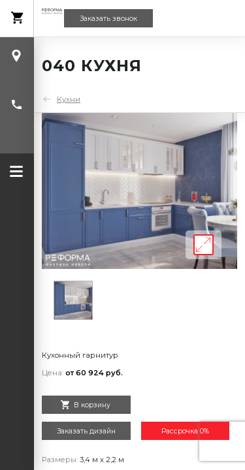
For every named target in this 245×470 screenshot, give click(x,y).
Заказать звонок (108, 18)
